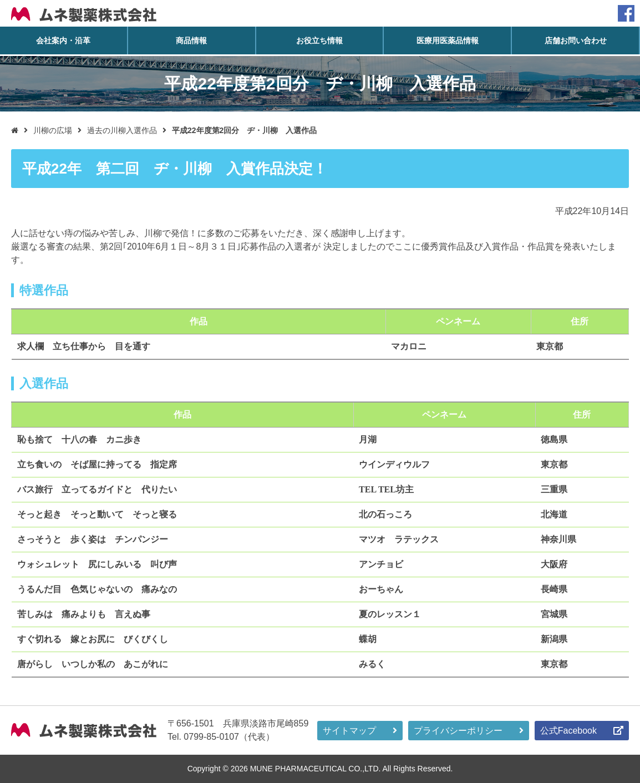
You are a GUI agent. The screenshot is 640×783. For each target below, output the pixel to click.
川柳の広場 (52, 130)
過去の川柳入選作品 (122, 130)
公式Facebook (568, 730)
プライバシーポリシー (458, 730)
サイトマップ (349, 730)
